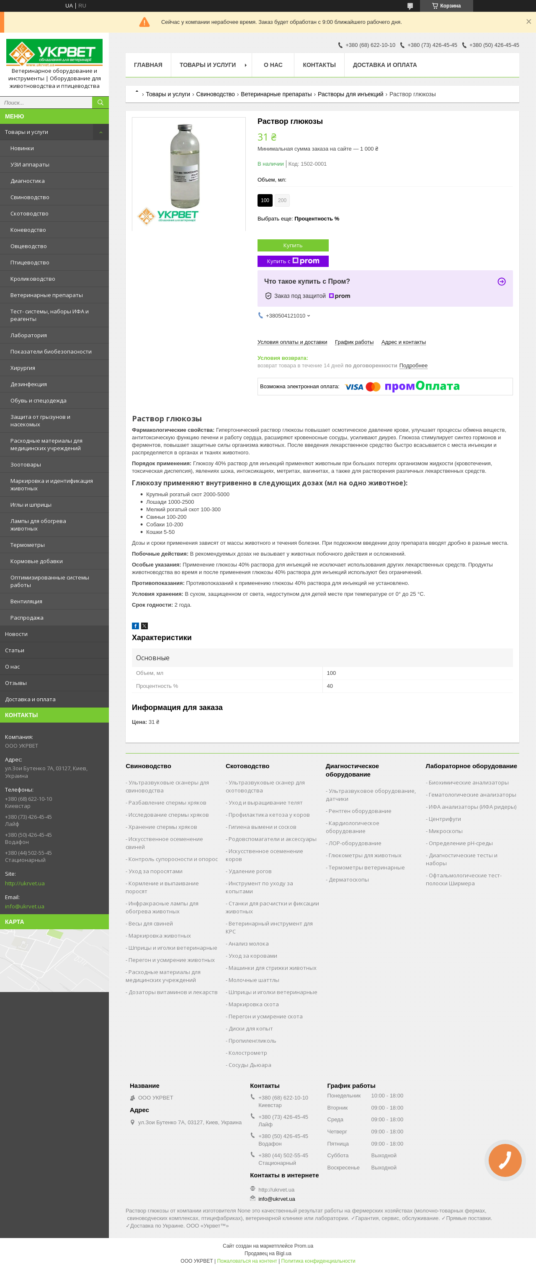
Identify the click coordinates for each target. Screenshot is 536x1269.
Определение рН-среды (461, 843)
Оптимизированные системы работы (49, 581)
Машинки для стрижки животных (273, 968)
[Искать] (100, 102)
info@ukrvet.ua (24, 906)
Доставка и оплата (30, 699)
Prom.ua (303, 1246)
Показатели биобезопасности (51, 351)
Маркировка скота (254, 1004)
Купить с (293, 261)
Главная (148, 65)
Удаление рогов (250, 871)
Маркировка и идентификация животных (51, 484)
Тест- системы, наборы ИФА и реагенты (49, 315)
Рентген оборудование (360, 811)
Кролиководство (32, 278)
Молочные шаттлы (254, 980)
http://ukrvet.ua (25, 883)
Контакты (319, 65)
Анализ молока (249, 943)
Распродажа (27, 617)
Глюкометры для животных (365, 855)
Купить (293, 245)
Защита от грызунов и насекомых (40, 420)
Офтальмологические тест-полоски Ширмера (464, 879)
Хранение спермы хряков (163, 827)
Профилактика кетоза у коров (269, 814)
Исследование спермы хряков (169, 814)
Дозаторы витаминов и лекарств (173, 992)
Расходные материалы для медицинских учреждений (46, 444)
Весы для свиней (151, 923)
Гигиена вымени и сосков (262, 827)
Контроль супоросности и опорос (173, 859)
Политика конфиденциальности (318, 1261)
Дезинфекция (28, 384)
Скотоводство (29, 213)
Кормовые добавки (36, 561)
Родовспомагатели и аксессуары (273, 839)
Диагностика (27, 181)
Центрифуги (445, 819)
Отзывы (16, 683)
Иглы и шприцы (31, 504)
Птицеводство (29, 262)
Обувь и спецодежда (38, 400)
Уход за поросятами (156, 871)
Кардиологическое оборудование (352, 827)
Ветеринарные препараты (46, 295)
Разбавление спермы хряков (167, 802)
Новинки (22, 148)
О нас (12, 666)
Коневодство (28, 229)
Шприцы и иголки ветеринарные (173, 947)
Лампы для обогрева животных (38, 524)
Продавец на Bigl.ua (268, 1253)
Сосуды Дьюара (250, 1065)
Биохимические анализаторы (469, 782)
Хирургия (22, 368)
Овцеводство (28, 246)
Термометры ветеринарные (367, 867)
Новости (16, 634)
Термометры (27, 545)
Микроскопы (446, 831)
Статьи (14, 650)
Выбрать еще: (298, 218)
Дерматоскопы (349, 879)
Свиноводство (29, 197)
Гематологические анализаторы (472, 794)
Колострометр (248, 1052)
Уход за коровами (253, 955)
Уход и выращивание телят (266, 802)
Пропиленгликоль (252, 1040)
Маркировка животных (160, 935)
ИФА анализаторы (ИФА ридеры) (472, 806)
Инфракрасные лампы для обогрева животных (162, 907)
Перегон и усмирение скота (266, 1016)
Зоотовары (25, 464)
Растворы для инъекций (351, 94)
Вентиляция (26, 601)
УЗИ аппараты (29, 164)
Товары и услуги (26, 132)
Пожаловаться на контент (247, 1261)
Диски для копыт (251, 1028)
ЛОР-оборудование (355, 843)
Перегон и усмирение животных (172, 960)
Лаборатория (28, 335)
